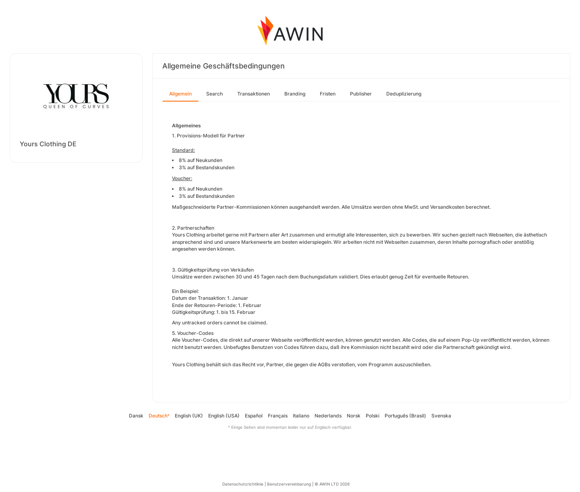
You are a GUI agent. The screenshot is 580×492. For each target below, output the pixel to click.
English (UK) (189, 416)
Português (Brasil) (405, 416)
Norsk (353, 416)
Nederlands (328, 416)
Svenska (441, 416)
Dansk (136, 416)
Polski (372, 416)
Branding (294, 94)
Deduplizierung (403, 94)
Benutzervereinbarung (289, 484)
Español (254, 416)
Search (214, 94)
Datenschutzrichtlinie (242, 484)
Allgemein (180, 94)
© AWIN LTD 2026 (332, 484)
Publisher (361, 94)
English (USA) (224, 416)
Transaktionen (253, 94)
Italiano (301, 416)
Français (278, 416)
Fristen (328, 94)
